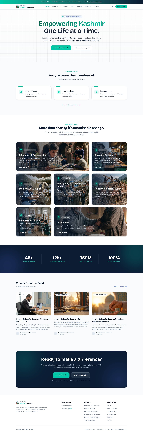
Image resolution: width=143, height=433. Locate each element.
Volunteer (110, 417)
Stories (65, 6)
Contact (96, 6)
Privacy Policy (100, 429)
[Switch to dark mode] (113, 6)
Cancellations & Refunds (121, 429)
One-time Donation (80, 375)
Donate (109, 405)
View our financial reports (71, 105)
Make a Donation (61, 48)
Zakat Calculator (112, 408)
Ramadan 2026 (111, 414)
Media (72, 6)
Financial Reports (67, 405)
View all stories (120, 287)
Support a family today (94, 2)
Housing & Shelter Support (92, 417)
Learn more (24, 167)
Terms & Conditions (89, 429)
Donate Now (121, 6)
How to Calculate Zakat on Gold (68, 319)
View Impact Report (82, 48)
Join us (22, 233)
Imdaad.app (88, 6)
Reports (79, 6)
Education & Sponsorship (91, 405)
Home (47, 6)
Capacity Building (89, 408)
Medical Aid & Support (90, 411)
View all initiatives (89, 420)
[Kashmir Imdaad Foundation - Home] (25, 6)
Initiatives (56, 6)
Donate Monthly (61, 375)
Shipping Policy (109, 429)
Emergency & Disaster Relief (92, 414)
